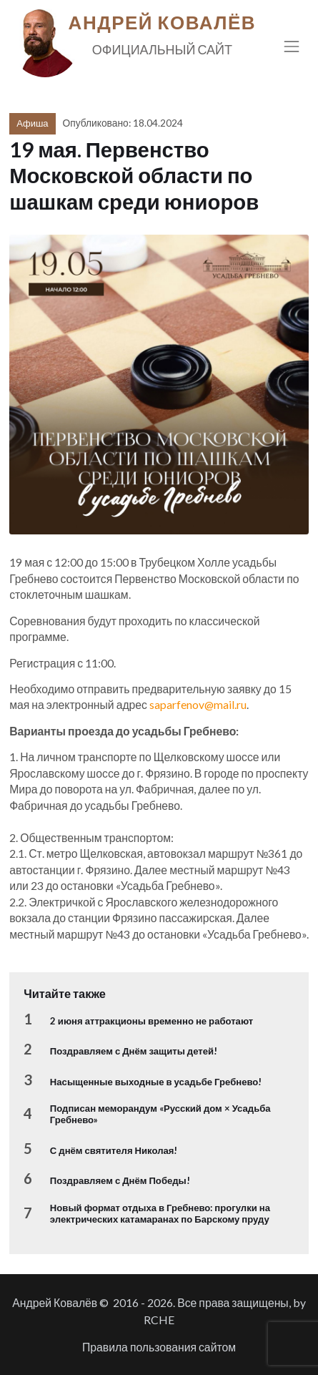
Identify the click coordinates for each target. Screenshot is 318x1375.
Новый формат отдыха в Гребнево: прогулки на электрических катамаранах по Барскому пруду (160, 1213)
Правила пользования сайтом (159, 1347)
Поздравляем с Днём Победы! (120, 1180)
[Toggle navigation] (292, 46)
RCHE (159, 1319)
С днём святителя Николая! (114, 1150)
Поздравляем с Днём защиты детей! (133, 1051)
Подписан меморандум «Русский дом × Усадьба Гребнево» (160, 1113)
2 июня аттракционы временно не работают (151, 1021)
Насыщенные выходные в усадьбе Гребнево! (156, 1081)
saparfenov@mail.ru (198, 704)
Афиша (32, 123)
